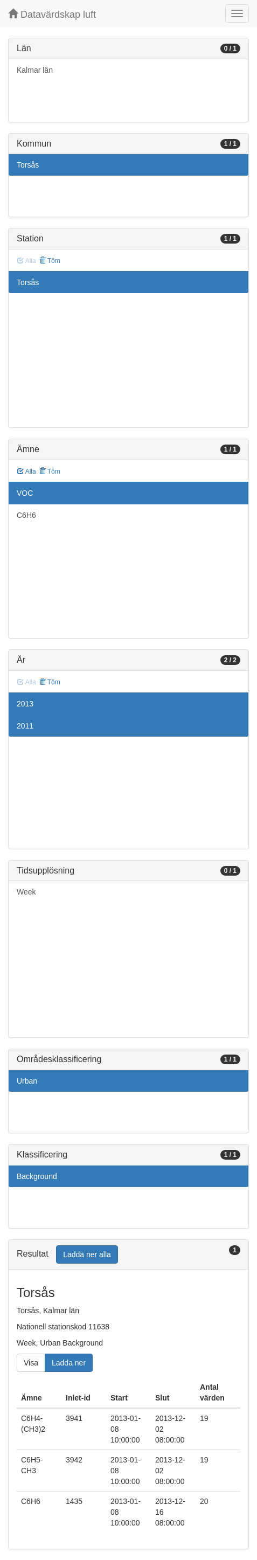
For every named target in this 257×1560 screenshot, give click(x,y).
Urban (27, 1081)
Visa (31, 1362)
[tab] (128, 1255)
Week (26, 892)
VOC (25, 493)
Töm (49, 261)
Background (37, 1176)
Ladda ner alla (87, 1254)
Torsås (28, 165)
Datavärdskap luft (52, 14)
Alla (26, 471)
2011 (25, 726)
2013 (25, 703)
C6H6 (26, 515)
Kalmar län (35, 70)
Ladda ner (69, 1362)
